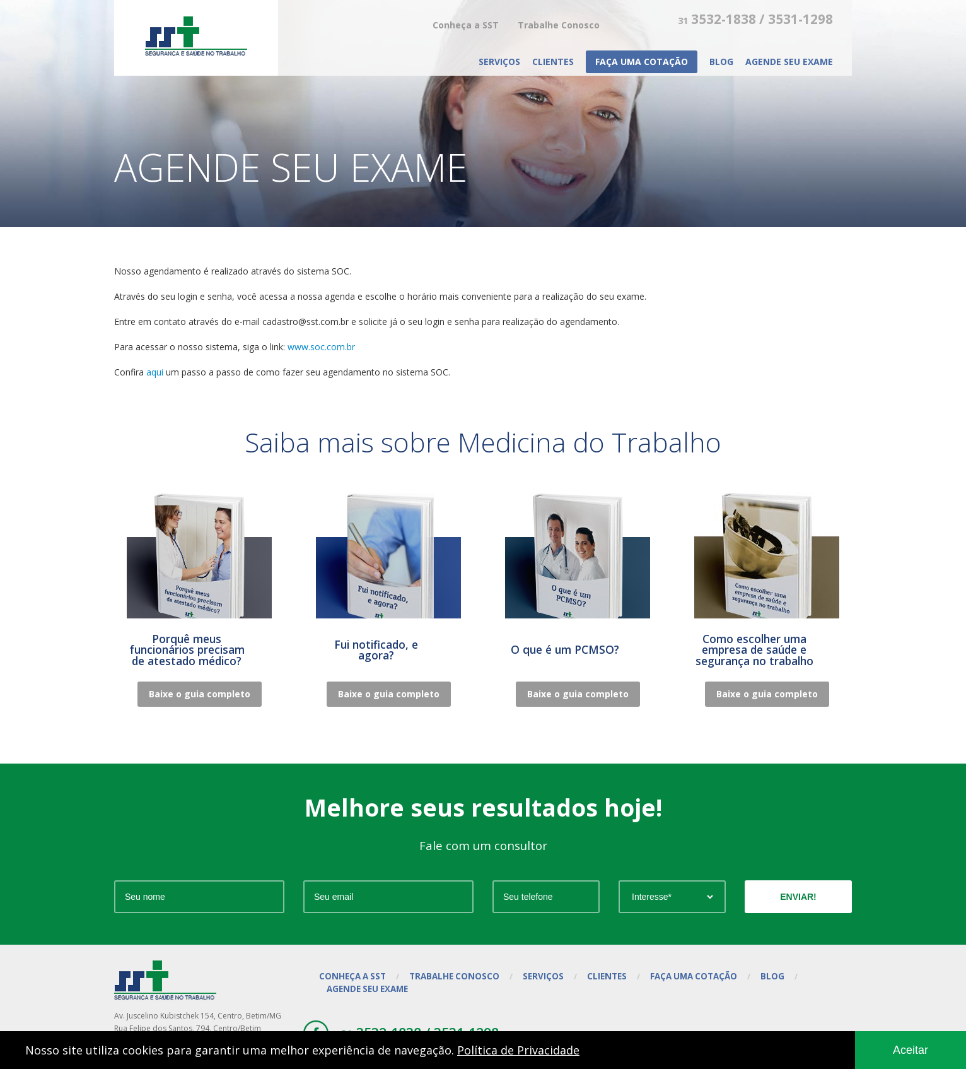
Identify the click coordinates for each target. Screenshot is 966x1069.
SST (196, 36)
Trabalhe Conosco (559, 25)
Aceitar (910, 1050)
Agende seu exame (789, 62)
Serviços (499, 62)
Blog (721, 62)
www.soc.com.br (321, 347)
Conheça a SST (466, 25)
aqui (154, 372)
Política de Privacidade (518, 1050)
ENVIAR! (798, 897)
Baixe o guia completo (199, 694)
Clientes (553, 62)
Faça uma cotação (641, 62)
